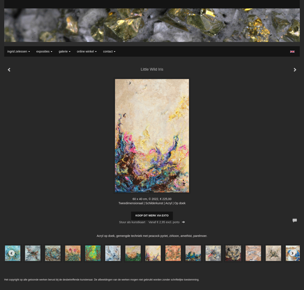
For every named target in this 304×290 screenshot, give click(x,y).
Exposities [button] (44, 51)
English (292, 51)
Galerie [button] (65, 51)
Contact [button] (109, 51)
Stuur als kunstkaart (152, 222)
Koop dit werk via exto (152, 215)
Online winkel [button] (87, 51)
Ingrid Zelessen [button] (18, 51)
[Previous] (11, 253)
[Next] (292, 253)
